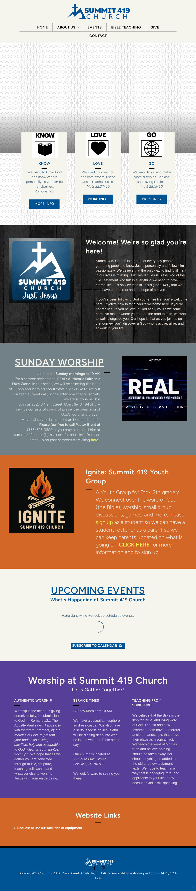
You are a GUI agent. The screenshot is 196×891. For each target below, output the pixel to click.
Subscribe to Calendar (98, 645)
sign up (104, 522)
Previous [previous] (12, 98)
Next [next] (183, 98)
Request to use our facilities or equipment (49, 828)
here (94, 440)
